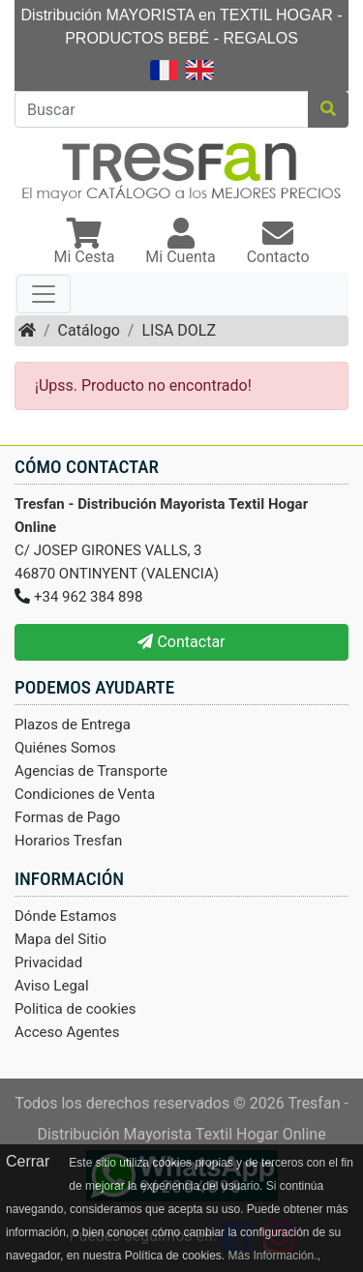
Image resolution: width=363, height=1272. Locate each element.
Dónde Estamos (66, 916)
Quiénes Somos (65, 747)
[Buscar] (162, 109)
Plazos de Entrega (73, 724)
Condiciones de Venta (85, 794)
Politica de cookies (75, 1009)
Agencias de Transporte (91, 771)
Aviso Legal (52, 985)
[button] (84, 243)
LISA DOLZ (178, 330)
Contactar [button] (181, 642)
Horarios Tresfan (68, 840)
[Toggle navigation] (43, 294)
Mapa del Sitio (60, 939)
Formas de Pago (67, 817)
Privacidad (48, 962)
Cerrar (27, 1161)
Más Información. (272, 1255)
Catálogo (89, 330)
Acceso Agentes (67, 1032)
